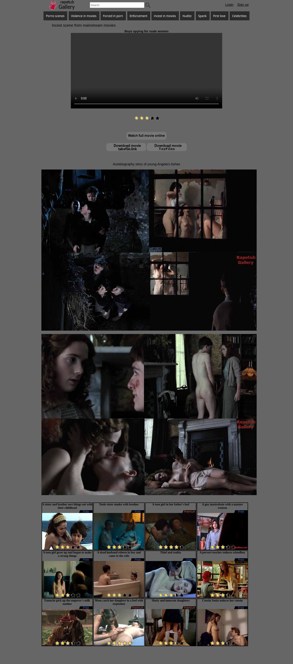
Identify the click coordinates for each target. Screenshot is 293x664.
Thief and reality (170, 552)
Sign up (243, 5)
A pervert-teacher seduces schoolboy (222, 552)
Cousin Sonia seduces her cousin (222, 600)
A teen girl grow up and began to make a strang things (67, 554)
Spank (202, 16)
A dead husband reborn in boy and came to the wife (119, 554)
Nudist (186, 16)
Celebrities (239, 16)
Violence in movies (83, 16)
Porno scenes (55, 16)
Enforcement (138, 16)
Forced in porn (113, 16)
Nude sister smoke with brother (119, 504)
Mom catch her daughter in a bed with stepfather (119, 602)
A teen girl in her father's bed (170, 504)
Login (229, 5)
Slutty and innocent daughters (171, 600)
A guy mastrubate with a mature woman (222, 506)
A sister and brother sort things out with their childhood (67, 506)
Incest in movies (165, 16)
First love (219, 16)
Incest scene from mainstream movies (84, 25)
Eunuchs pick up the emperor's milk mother (67, 602)
